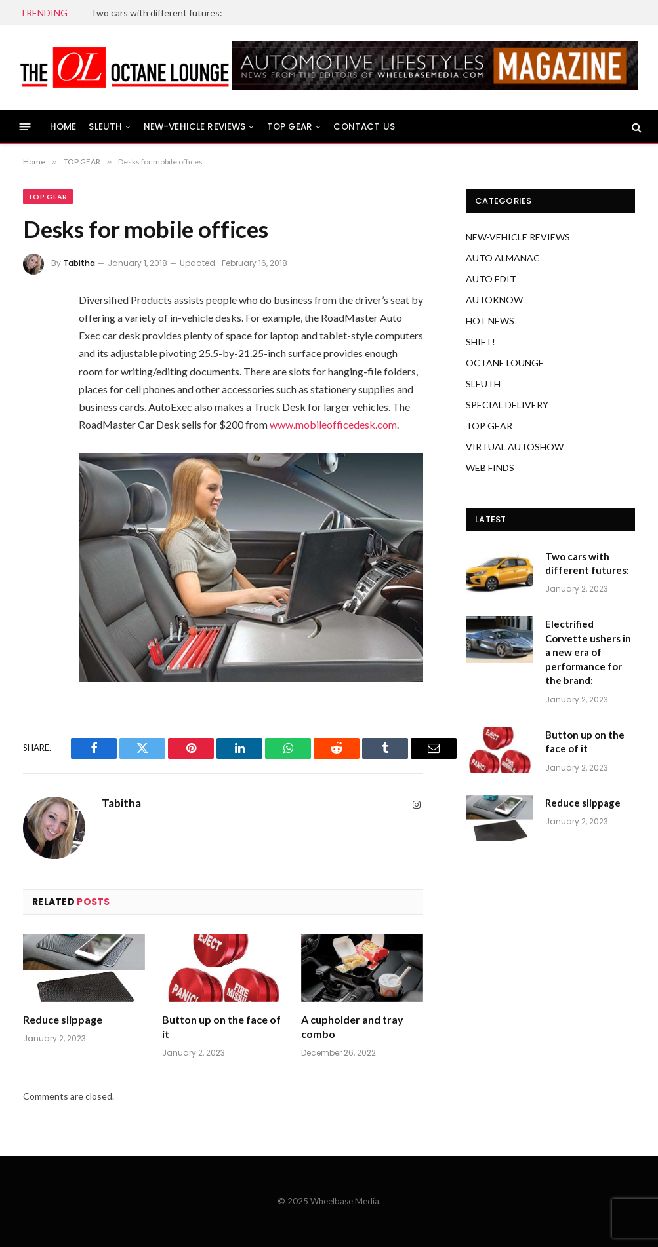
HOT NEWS (490, 320)
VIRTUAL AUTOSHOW (515, 446)
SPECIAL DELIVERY (507, 404)
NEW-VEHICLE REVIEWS (195, 127)
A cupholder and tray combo (352, 1026)
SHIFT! (480, 341)
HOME (63, 127)
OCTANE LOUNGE (505, 362)
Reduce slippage (62, 1019)
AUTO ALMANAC (503, 257)
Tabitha (79, 263)
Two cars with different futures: (156, 12)
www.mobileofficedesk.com (333, 424)
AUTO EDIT (491, 278)
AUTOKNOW (494, 299)
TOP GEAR (289, 127)
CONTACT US (364, 127)
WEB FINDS (490, 467)
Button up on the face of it (221, 1026)
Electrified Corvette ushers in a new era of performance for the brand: (588, 652)
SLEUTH (105, 127)
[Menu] (25, 126)
